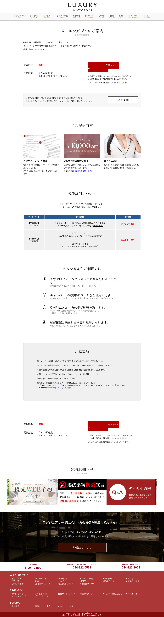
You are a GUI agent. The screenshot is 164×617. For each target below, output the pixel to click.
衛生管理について (66, 584)
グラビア (16, 581)
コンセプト (47, 17)
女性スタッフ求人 (66, 606)
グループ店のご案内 (113, 594)
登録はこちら (82, 547)
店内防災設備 (17, 584)
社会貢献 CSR (87, 584)
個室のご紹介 (133, 581)
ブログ (102, 17)
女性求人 (16, 606)
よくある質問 (41, 594)
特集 (112, 17)
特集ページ (109, 581)
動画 (121, 17)
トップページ (20, 17)
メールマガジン (134, 594)
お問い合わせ (17, 594)
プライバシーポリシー (44, 596)
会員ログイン (87, 594)
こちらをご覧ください (84, 171)
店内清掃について (43, 584)
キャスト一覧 (62, 17)
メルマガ (133, 17)
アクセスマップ (18, 596)
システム (34, 17)
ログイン (146, 17)
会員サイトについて (67, 594)
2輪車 (83, 581)
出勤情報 (76, 17)
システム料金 (41, 579)
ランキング (90, 17)
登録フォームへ (103, 67)
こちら (111, 83)
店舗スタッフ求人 (43, 606)
